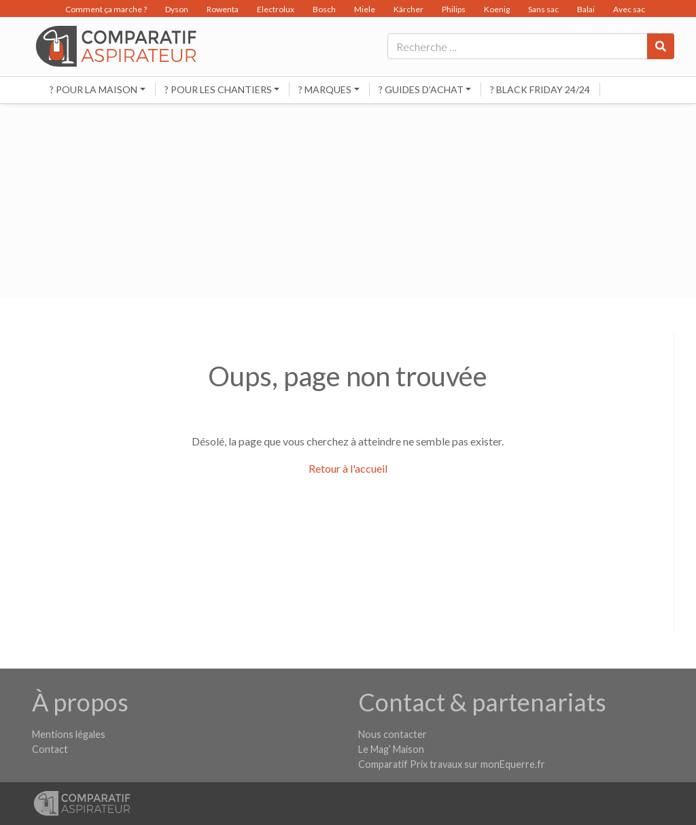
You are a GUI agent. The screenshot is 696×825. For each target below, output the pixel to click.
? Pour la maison (93, 89)
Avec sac (629, 9)
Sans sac (543, 9)
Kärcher (408, 9)
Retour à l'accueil (348, 468)
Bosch (324, 9)
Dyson (176, 9)
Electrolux (275, 9)
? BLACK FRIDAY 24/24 (540, 89)
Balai (586, 9)
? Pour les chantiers (218, 89)
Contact (50, 749)
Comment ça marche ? (106, 9)
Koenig (497, 9)
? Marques (324, 89)
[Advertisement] (348, 203)
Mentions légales (68, 734)
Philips (454, 9)
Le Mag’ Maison (391, 749)
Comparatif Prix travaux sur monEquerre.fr (451, 764)
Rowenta (223, 9)
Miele (364, 9)
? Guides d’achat (421, 89)
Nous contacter (392, 734)
